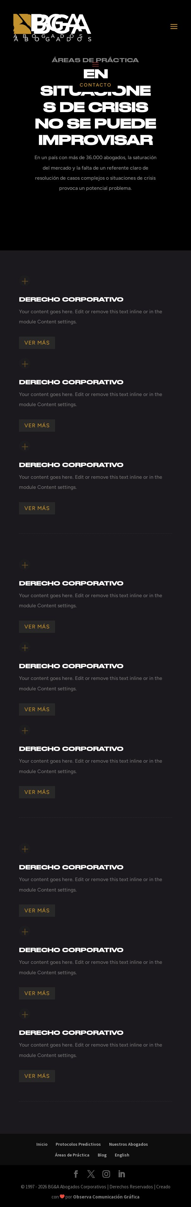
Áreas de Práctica (72, 1155)
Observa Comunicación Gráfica (106, 1197)
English (122, 1155)
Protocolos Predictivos (78, 1144)
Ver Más (37, 342)
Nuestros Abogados (128, 1144)
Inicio (41, 1144)
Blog (102, 1155)
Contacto (96, 85)
